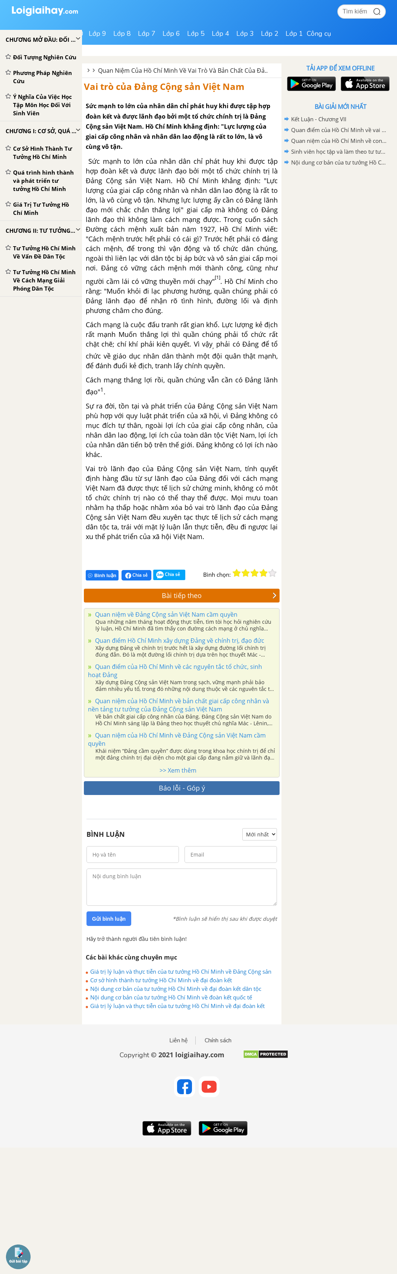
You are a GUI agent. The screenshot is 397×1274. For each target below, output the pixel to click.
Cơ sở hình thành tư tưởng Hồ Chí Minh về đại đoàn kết (161, 980)
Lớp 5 (196, 33)
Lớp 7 (146, 33)
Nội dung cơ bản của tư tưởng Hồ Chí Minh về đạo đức (339, 162)
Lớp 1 (294, 33)
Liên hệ (178, 1040)
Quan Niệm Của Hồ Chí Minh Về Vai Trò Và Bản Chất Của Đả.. (183, 70)
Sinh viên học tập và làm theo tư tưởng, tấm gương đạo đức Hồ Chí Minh (339, 151)
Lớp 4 (220, 33)
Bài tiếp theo (219, 595)
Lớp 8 (122, 33)
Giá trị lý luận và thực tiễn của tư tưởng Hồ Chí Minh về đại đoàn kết (177, 1006)
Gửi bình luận (109, 919)
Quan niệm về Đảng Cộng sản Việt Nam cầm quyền (165, 614)
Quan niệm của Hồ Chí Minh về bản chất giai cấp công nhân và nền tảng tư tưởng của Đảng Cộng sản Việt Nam (178, 705)
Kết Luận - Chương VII (318, 119)
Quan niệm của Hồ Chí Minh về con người (339, 140)
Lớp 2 (269, 33)
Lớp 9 (97, 33)
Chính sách (218, 1040)
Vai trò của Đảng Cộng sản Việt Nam (164, 86)
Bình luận (102, 575)
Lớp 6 (171, 33)
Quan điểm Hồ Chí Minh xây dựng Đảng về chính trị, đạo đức (179, 640)
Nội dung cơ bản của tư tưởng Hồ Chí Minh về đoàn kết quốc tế (171, 997)
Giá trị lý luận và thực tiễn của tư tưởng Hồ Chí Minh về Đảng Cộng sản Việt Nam (180, 971)
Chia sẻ (136, 575)
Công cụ (319, 33)
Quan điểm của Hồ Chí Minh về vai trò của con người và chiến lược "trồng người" (339, 130)
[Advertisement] (340, 221)
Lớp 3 (245, 33)
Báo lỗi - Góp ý (182, 787)
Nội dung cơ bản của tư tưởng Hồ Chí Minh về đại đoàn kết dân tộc (175, 988)
